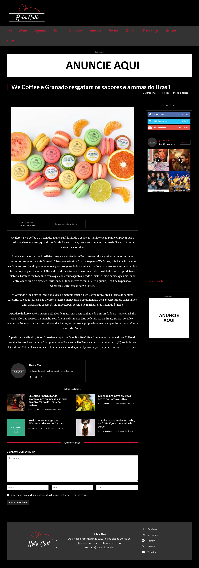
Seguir (185, 121)
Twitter (151, 546)
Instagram (152, 535)
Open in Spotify (155, 281)
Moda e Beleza (180, 92)
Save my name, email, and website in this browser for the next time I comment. (49, 495)
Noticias (164, 92)
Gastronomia (150, 92)
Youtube (152, 552)
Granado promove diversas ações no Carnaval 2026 (114, 397)
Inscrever (183, 127)
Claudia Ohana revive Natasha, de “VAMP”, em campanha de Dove (116, 423)
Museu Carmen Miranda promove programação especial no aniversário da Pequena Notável (47, 400)
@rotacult (164, 140)
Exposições (33, 410)
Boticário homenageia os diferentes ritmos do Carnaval (46, 422)
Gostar (184, 114)
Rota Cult (36, 365)
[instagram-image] (158, 160)
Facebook (152, 529)
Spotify (151, 540)
